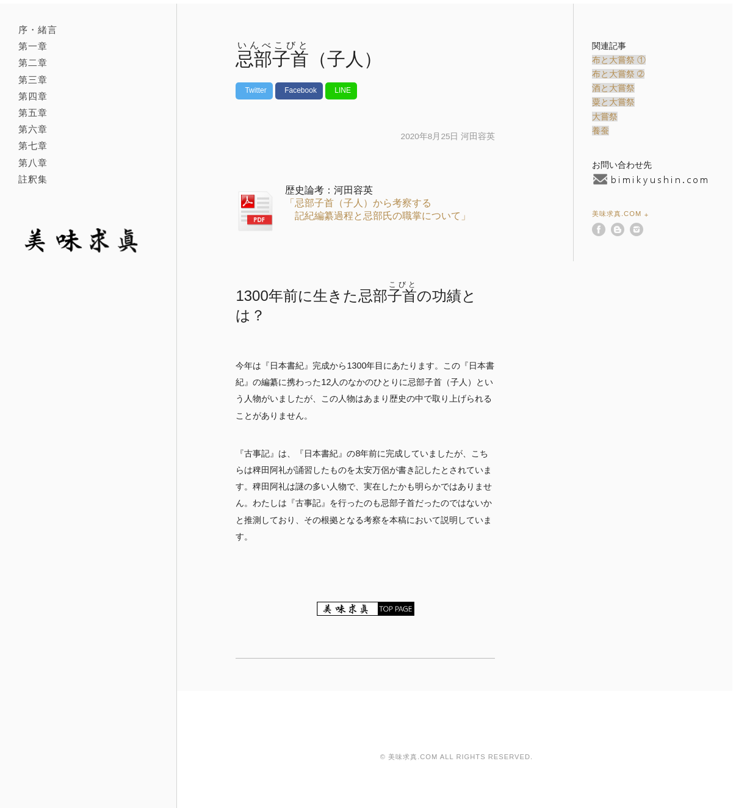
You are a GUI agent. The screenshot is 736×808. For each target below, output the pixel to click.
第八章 (33, 162)
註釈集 (33, 179)
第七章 (33, 145)
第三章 (33, 79)
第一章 (33, 46)
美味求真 (84, 240)
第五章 (33, 112)
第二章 (33, 62)
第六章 (33, 129)
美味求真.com (616, 213)
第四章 (33, 96)
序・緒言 (37, 29)
